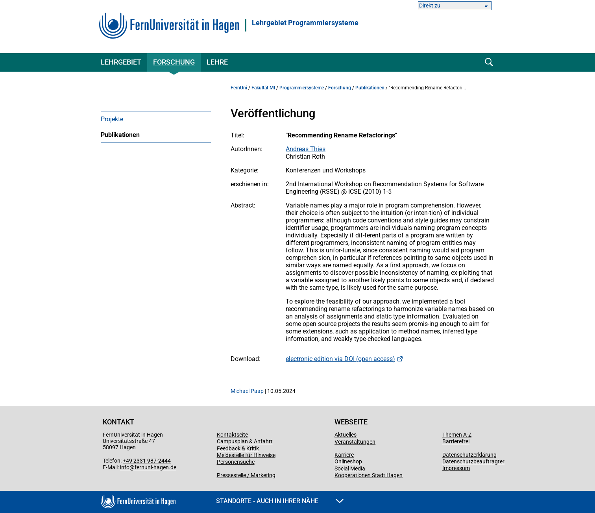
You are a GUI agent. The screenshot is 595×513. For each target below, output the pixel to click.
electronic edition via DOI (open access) (340, 359)
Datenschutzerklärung (469, 455)
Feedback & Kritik (238, 448)
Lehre (217, 62)
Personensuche (236, 462)
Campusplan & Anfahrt (245, 441)
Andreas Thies (305, 149)
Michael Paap (247, 391)
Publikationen (120, 135)
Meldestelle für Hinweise (246, 455)
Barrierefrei (455, 441)
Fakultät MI (263, 88)
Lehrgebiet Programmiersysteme (305, 23)
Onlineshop (348, 461)
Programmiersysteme (301, 88)
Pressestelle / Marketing (246, 475)
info (124, 467)
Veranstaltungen (354, 442)
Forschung (174, 62)
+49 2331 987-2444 (147, 460)
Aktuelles (345, 435)
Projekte (112, 119)
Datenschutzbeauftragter (473, 461)
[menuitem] (156, 119)
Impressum (456, 468)
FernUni (239, 88)
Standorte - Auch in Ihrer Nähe (280, 501)
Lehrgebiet (121, 62)
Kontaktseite (232, 435)
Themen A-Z (456, 435)
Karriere (344, 455)
